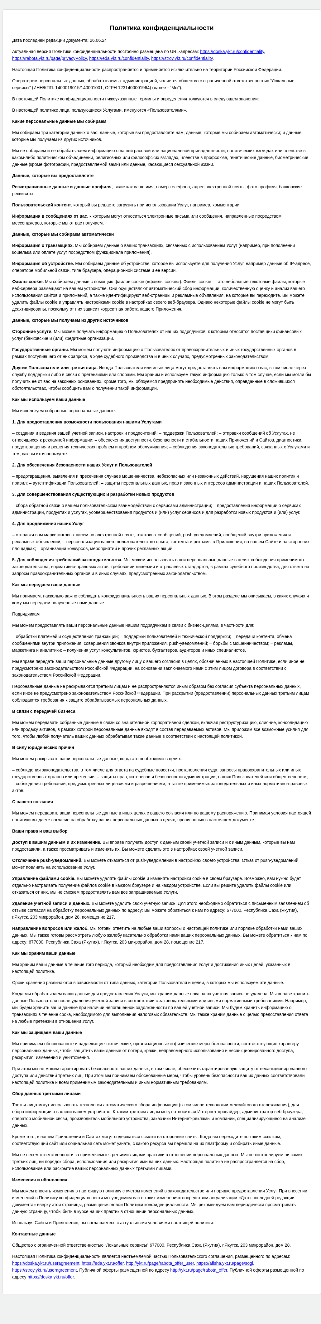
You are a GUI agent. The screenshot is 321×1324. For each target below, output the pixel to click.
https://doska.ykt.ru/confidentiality (232, 51)
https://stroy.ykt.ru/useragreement (44, 1270)
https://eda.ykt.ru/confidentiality (119, 58)
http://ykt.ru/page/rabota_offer (198, 1270)
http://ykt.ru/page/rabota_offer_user (160, 1263)
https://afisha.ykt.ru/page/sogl (224, 1263)
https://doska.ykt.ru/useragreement (45, 1263)
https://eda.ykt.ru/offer (102, 1263)
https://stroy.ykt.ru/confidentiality (182, 58)
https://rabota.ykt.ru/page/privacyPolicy (49, 58)
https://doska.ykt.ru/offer (50, 1276)
